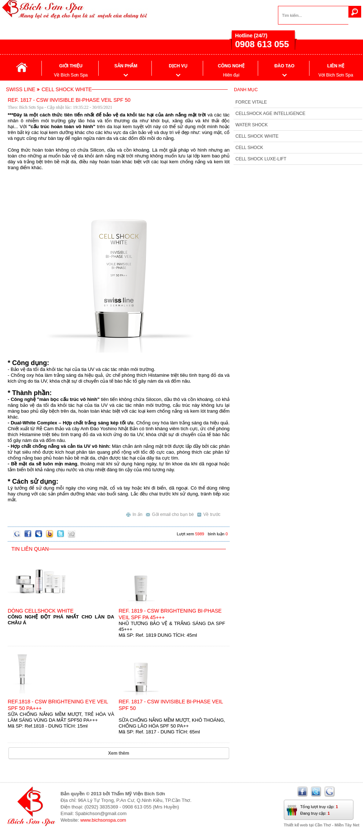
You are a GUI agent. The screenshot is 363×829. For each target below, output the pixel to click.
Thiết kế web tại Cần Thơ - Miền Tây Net (321, 825)
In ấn (134, 513)
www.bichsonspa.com (103, 820)
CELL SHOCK (249, 147)
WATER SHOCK (251, 124)
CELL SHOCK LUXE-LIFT (260, 158)
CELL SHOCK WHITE (257, 136)
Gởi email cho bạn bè (170, 513)
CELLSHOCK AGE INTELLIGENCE (270, 113)
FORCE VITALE (251, 102)
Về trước (208, 513)
